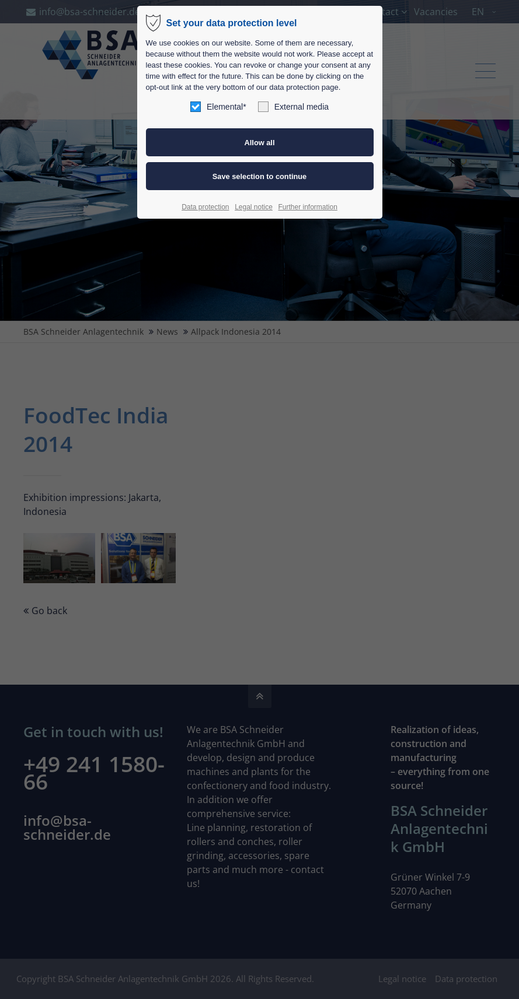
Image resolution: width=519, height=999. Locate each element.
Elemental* (218, 106)
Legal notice (254, 207)
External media (293, 106)
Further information (307, 207)
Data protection (205, 207)
